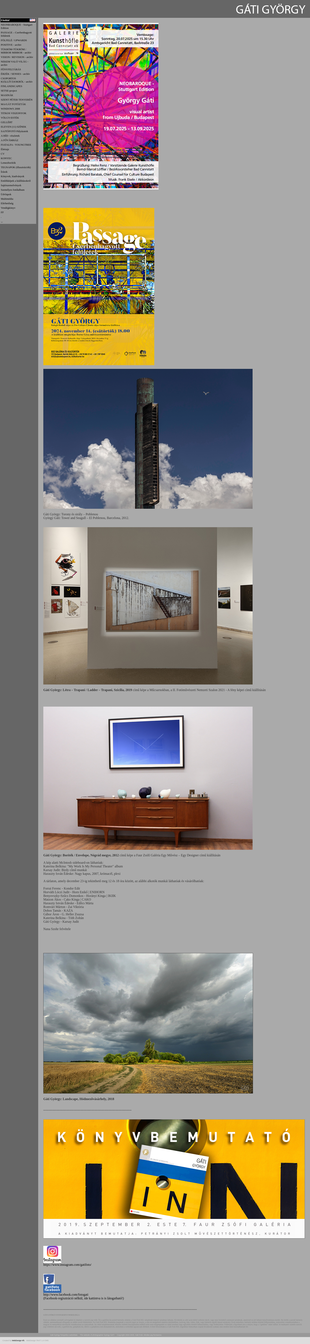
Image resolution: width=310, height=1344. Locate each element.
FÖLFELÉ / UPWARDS (14, 40)
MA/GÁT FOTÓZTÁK (13, 104)
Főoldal (5, 20)
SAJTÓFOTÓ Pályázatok (14, 131)
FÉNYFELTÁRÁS (11, 69)
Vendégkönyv (8, 207)
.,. (2, 221)
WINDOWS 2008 (10, 108)
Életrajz (5, 149)
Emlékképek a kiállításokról (16, 180)
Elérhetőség (7, 203)
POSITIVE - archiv (11, 44)
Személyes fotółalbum (13, 189)
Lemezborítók (8, 162)
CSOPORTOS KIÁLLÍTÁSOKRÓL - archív (16, 80)
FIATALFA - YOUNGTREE (16, 144)
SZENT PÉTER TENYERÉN (16, 99)
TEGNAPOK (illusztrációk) (16, 167)
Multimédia (7, 198)
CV (2, 153)
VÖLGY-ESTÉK (10, 117)
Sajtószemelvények (11, 185)
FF (2, 212)
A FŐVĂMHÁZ (9, 140)
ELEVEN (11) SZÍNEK (13, 126)
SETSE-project (9, 90)
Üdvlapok (6, 194)
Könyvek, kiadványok (12, 176)
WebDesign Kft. (18, 1340)
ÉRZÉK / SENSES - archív (15, 73)
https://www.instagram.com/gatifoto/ (67, 1264)
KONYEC (6, 158)
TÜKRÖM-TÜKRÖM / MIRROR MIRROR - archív (16, 51)
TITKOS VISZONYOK (13, 113)
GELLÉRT (6, 122)
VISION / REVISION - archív (17, 57)
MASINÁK (7, 95)
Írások (4, 171)
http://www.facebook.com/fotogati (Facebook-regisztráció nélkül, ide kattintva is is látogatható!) (83, 1295)
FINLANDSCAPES (11, 86)
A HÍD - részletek (10, 135)
